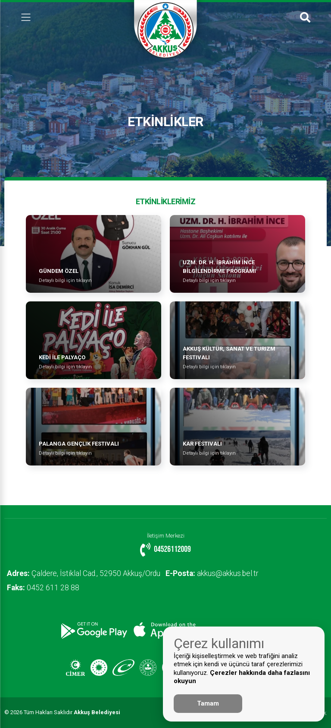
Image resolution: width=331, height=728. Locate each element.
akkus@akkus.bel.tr (217, 573)
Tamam (208, 703)
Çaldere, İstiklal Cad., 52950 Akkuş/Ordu (85, 573)
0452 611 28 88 (45, 587)
